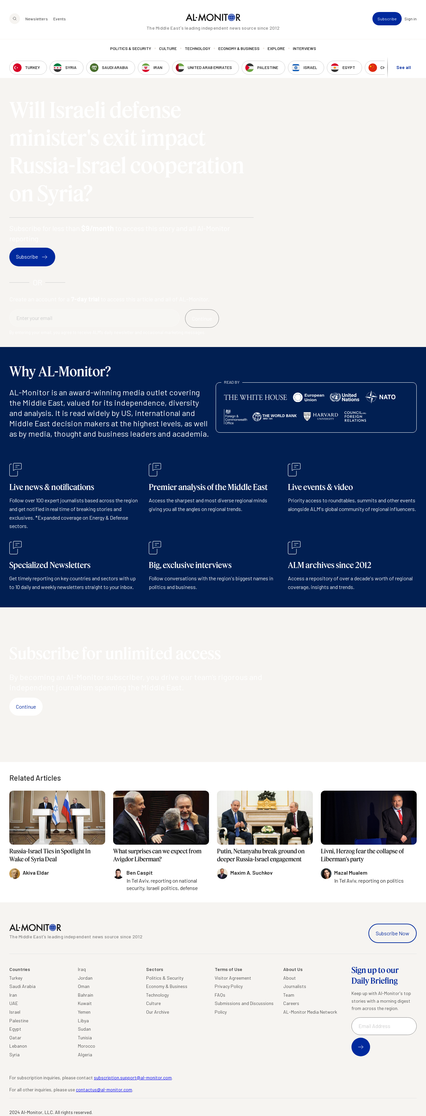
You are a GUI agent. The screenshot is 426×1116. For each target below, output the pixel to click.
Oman (84, 986)
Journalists (294, 986)
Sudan (84, 1029)
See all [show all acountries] (403, 67)
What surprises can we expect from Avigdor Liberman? (157, 854)
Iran (13, 995)
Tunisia (85, 1037)
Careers (291, 1003)
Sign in (410, 18)
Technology (197, 48)
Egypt (15, 1029)
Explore (276, 48)
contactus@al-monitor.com (104, 1089)
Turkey (15, 978)
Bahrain (85, 995)
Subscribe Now (392, 933)
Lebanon (18, 1046)
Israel (14, 1012)
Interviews (304, 48)
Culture (168, 48)
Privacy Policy (229, 986)
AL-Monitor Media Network (310, 1012)
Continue (26, 706)
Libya (83, 1020)
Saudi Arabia (22, 986)
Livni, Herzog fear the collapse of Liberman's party (362, 854)
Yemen (84, 1012)
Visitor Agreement (233, 978)
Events (59, 18)
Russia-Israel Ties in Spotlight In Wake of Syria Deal (50, 854)
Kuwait (85, 1003)
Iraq (82, 969)
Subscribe (387, 18)
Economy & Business (239, 48)
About (289, 978)
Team (288, 995)
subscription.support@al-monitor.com (133, 1077)
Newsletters (36, 18)
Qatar (15, 1037)
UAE (13, 1003)
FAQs (220, 995)
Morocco (86, 1046)
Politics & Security (130, 48)
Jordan (85, 978)
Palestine (18, 1020)
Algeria (85, 1054)
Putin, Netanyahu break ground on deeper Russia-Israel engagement (261, 854)
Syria (14, 1054)
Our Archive (157, 1012)
